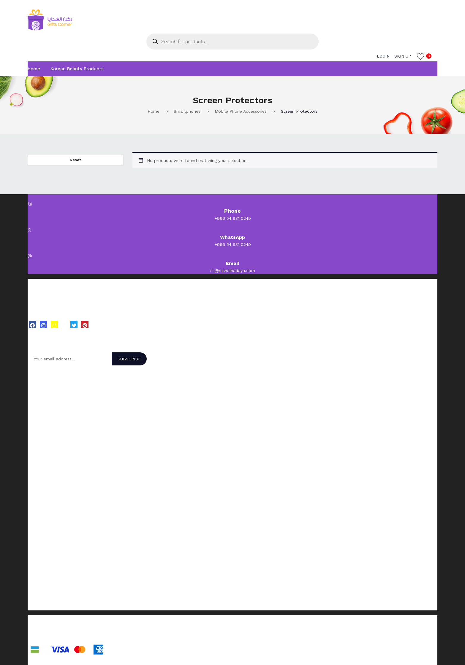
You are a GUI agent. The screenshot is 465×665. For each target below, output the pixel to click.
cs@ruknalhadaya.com (232, 270)
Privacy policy (41, 607)
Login (383, 56)
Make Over (38, 394)
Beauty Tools (41, 478)
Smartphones (187, 111)
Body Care (38, 463)
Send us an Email (45, 554)
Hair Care (37, 448)
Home (34, 68)
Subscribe (129, 359)
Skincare (36, 455)
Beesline (36, 418)
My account (39, 501)
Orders (34, 508)
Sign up (402, 56)
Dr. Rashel (38, 410)
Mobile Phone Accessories (241, 111)
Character (37, 402)
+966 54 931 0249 (232, 218)
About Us (37, 546)
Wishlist (35, 524)
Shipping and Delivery (49, 591)
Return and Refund (46, 599)
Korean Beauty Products (77, 68)
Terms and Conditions (49, 584)
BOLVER (36, 387)
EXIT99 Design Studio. (107, 636)
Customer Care (42, 561)
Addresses (38, 516)
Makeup (35, 471)
